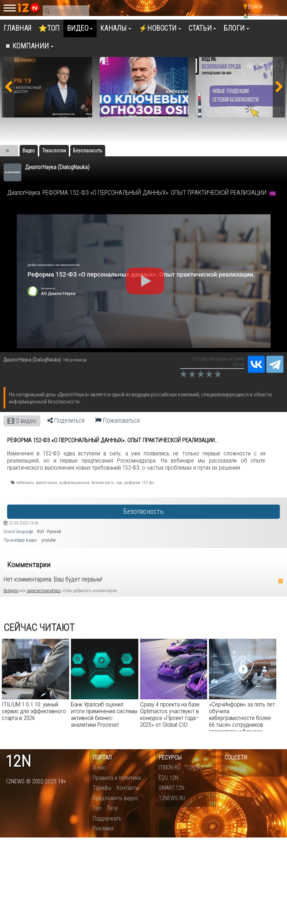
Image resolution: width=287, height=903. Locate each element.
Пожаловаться (117, 420)
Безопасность (143, 511)
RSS (280, 581)
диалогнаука (46, 482)
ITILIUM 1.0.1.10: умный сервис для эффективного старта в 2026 (34, 711)
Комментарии (29, 564)
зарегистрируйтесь (44, 590)
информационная (74, 482)
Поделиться (65, 420)
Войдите (11, 590)
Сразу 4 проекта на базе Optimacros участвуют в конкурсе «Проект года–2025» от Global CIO (170, 714)
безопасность (103, 482)
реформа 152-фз (139, 482)
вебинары (25, 482)
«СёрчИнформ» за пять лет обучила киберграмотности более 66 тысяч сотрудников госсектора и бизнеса (242, 718)
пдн (119, 482)
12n (18, 761)
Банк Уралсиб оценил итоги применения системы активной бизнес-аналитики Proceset (104, 714)
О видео (21, 420)
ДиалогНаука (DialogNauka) (57, 167)
